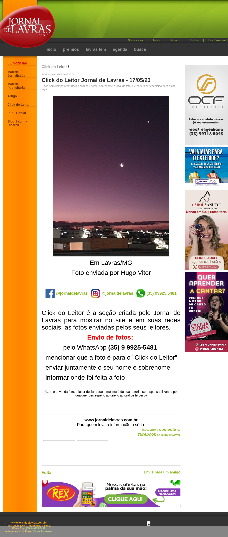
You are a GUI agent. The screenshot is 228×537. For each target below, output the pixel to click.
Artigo (12, 96)
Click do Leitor (19, 104)
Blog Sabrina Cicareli (17, 123)
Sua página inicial (218, 40)
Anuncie (175, 40)
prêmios (71, 49)
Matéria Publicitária (16, 86)
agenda (120, 49)
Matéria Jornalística (16, 73)
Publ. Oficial (17, 113)
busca (140, 49)
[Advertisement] (121, 39)
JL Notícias (17, 63)
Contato (194, 40)
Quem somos (135, 40)
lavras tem (96, 49)
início (51, 49)
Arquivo (157, 40)
